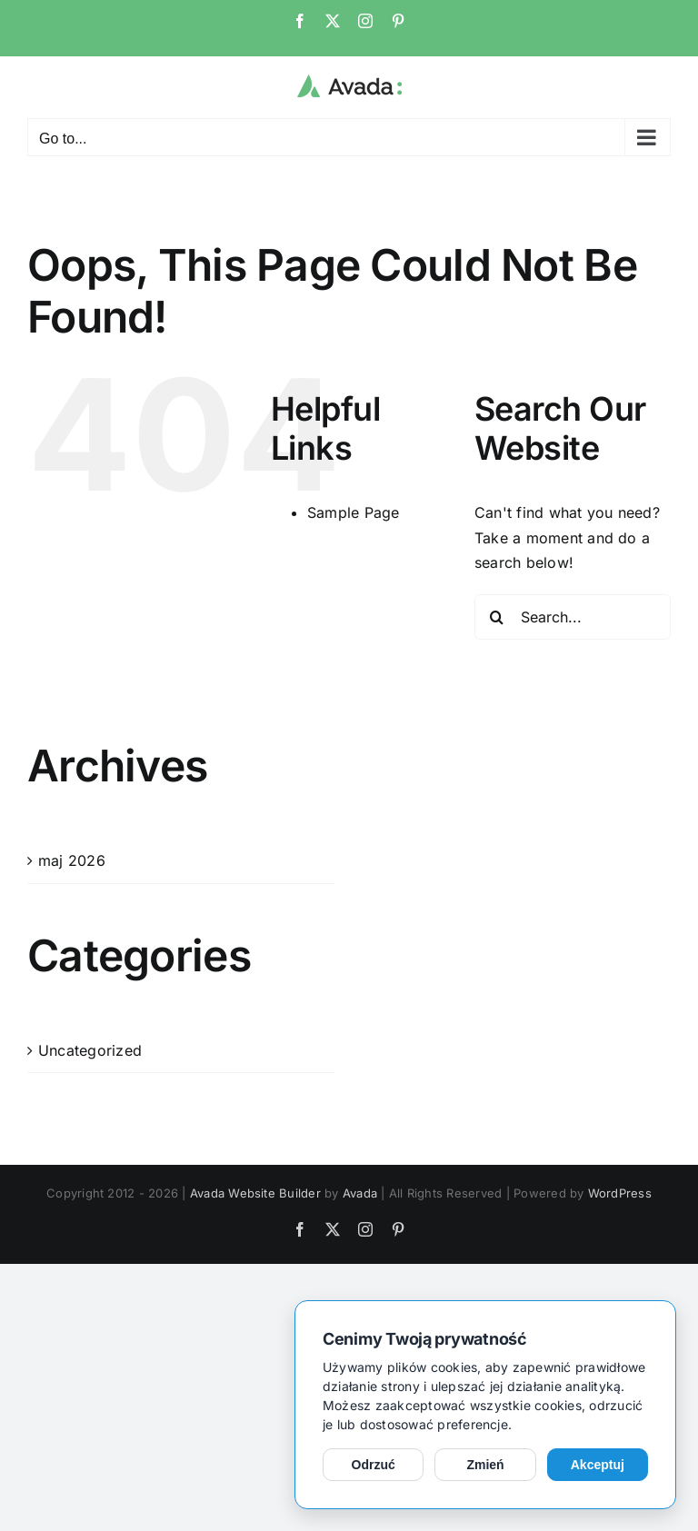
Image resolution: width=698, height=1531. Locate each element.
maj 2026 (71, 860)
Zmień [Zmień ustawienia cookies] (485, 1464)
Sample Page (353, 512)
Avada (360, 1193)
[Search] (497, 617)
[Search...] (572, 617)
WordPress (620, 1193)
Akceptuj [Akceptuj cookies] (597, 1464)
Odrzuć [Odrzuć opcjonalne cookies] (373, 1464)
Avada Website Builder (255, 1193)
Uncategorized (90, 1050)
